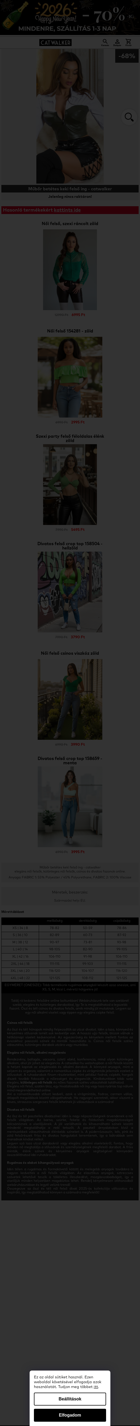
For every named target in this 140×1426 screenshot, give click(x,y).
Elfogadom (70, 1415)
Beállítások (70, 1399)
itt (96, 1387)
